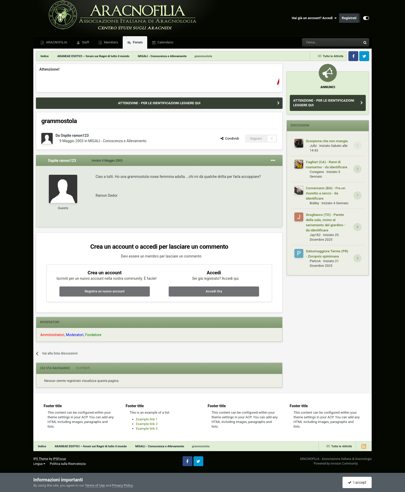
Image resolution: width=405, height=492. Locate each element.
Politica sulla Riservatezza (68, 464)
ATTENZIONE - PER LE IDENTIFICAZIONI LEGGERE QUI (159, 103)
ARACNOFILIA (56, 42)
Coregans (317, 172)
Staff (85, 42)
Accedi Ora (214, 291)
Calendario (165, 42)
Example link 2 (147, 424)
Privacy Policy (122, 485)
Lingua (39, 464)
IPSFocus (59, 459)
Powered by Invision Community (336, 463)
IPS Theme (40, 459)
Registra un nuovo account (105, 291)
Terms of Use (95, 485)
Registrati (349, 18)
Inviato (107, 160)
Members (110, 42)
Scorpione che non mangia (327, 141)
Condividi (230, 138)
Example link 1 (147, 419)
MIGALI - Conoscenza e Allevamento (117, 141)
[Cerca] (317, 42)
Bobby (314, 203)
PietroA (315, 261)
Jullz (313, 146)
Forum (137, 42)
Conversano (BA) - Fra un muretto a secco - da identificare (325, 193)
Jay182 (315, 235)
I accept (357, 482)
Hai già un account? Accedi (314, 18)
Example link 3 (147, 428)
